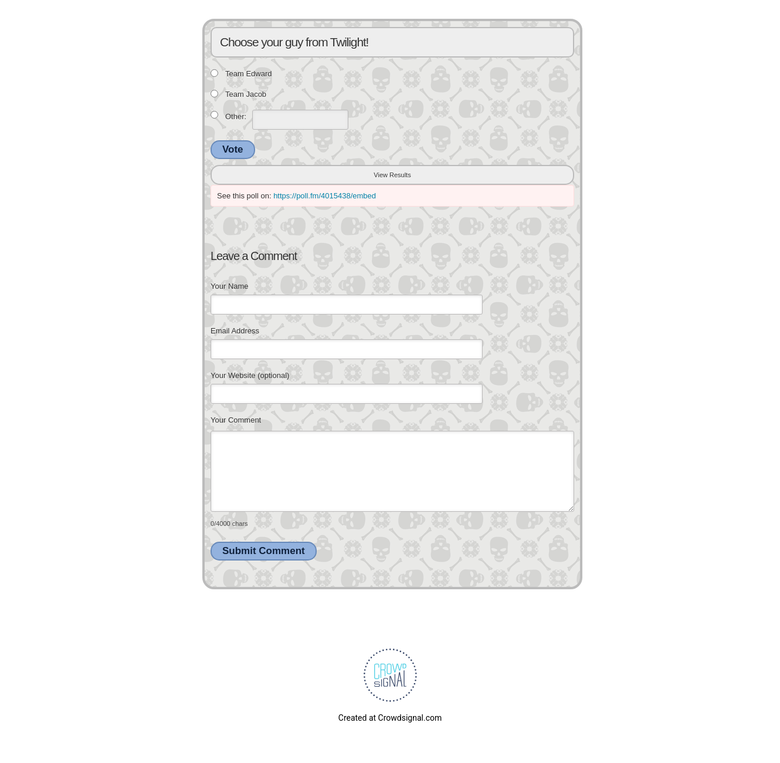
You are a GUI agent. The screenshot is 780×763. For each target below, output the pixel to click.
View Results (392, 174)
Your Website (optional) (250, 375)
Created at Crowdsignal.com (390, 718)
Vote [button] (232, 149)
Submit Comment (263, 550)
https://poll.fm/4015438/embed (324, 195)
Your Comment (236, 420)
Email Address (235, 330)
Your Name (230, 286)
